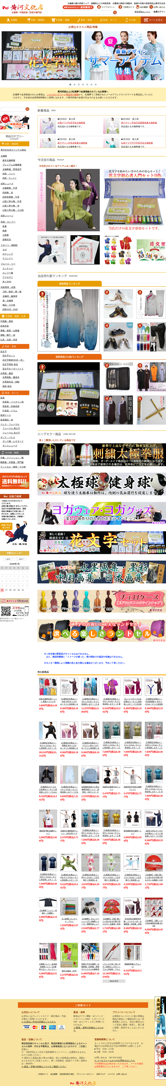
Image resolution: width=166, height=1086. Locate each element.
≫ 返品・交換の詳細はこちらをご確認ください (44, 1066)
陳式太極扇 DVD (69, 971)
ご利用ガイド (126, 7)
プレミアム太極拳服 (11, 165)
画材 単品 (7, 386)
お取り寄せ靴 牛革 (11, 201)
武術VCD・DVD (10, 309)
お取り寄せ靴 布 (10, 206)
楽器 (2, 398)
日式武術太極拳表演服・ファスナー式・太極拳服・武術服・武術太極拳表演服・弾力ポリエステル (133, 924)
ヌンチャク (7, 268)
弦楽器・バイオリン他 (13, 402)
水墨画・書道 (6, 373)
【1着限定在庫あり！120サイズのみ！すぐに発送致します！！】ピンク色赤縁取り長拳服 (154, 747)
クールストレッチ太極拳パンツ (160, 1016)
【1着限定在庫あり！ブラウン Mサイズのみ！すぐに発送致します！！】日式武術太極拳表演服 (90, 748)
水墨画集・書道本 (10, 377)
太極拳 (12, 20)
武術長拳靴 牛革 (10, 197)
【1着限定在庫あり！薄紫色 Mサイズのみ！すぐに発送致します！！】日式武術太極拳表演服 (69, 748)
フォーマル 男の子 (11, 428)
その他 (130, 20)
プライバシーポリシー (85, 1074)
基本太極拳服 (8, 160)
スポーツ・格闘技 (9, 245)
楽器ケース (5, 415)
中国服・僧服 (60, 20)
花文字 (3, 351)
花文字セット (8, 355)
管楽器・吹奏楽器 (10, 406)
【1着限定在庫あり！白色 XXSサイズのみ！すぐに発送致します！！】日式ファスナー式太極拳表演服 (69, 704)
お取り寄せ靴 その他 (13, 210)
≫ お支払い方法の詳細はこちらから (38, 1022)
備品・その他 (8, 305)
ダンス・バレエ (7, 437)
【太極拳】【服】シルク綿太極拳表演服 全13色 (154, 923)
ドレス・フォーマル (9, 424)
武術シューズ (7, 183)
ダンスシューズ (9, 445)
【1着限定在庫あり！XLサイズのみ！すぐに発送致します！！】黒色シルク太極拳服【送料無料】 (48, 748)
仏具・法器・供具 (8, 339)
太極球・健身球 (9, 296)
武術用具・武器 (8, 287)
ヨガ (4, 249)
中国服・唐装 (6, 321)
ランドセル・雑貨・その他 (13, 467)
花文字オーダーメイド (13, 369)
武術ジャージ (7, 215)
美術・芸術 (84, 20)
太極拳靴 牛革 (9, 188)
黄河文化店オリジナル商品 (13, 150)
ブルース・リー (8, 264)
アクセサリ (7, 277)
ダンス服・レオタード (13, 441)
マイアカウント (106, 7)
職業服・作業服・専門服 (12, 462)
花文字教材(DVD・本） (13, 360)
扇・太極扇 (7, 300)
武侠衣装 (4, 326)
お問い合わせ (157, 7)
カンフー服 (7, 273)
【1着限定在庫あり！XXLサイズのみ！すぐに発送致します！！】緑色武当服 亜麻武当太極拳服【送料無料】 (69, 880)
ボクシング (7, 254)
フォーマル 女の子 (11, 433)
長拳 (4, 226)
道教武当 (6, 239)
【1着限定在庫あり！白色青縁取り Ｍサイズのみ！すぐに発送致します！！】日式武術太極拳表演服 (154, 704)
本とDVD (6, 281)
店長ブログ (100, 1074)
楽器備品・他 (6, 420)
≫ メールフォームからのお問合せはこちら (114, 1060)
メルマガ (111, 1074)
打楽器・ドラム (9, 410)
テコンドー (7, 258)
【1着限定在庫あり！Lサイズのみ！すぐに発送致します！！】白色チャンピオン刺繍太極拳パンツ (69, 792)
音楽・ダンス (108, 20)
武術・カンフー (8, 222)
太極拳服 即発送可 (11, 169)
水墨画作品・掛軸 (10, 382)
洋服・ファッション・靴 (12, 458)
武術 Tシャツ (9, 178)
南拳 (4, 230)
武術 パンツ (8, 173)
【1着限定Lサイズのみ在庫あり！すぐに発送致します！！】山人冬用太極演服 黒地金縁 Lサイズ (48, 792)
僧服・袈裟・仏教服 (9, 330)
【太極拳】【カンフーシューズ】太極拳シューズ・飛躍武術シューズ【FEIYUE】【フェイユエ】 (90, 924)
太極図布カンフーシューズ (160, 1059)
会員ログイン (159, 12)
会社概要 (142, 7)
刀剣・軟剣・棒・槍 (11, 291)
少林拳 (5, 235)
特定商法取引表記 (67, 1074)
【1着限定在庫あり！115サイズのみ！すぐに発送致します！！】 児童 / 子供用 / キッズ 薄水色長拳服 (111, 747)
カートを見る (153, 20)
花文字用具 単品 (10, 364)
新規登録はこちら (142, 12)
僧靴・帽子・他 (7, 335)
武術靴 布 (7, 192)
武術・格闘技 (36, 20)
